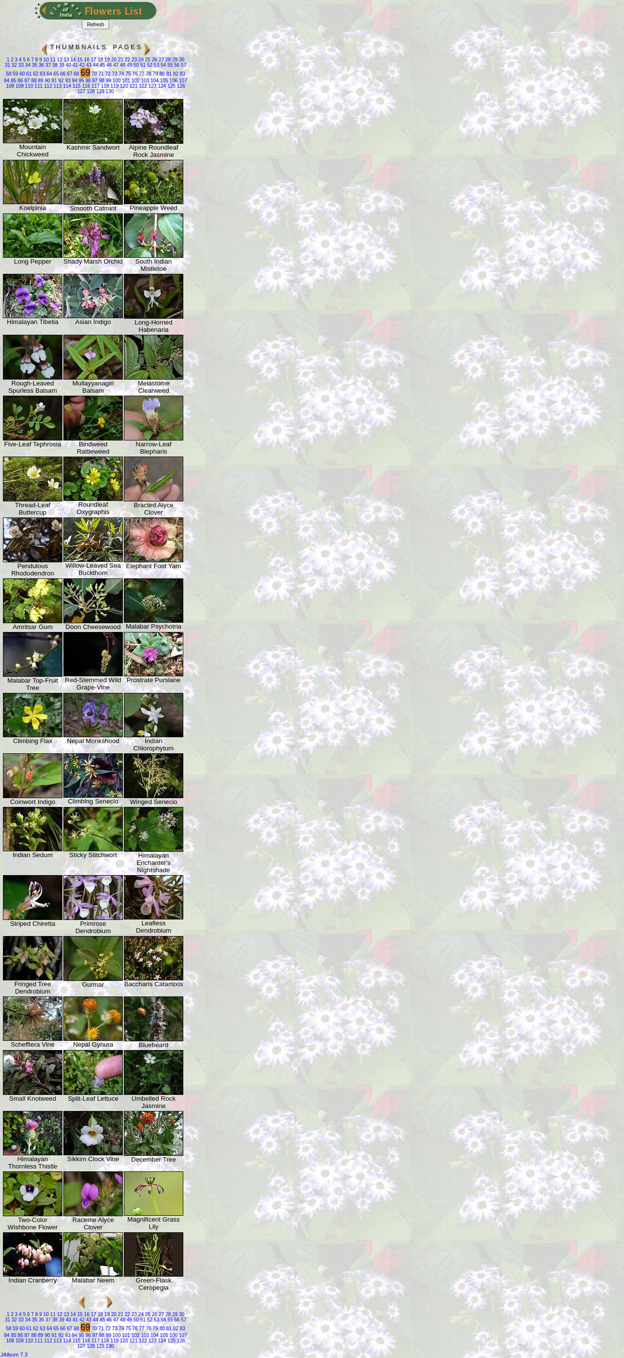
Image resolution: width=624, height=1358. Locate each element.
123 (151, 86)
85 (12, 80)
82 (175, 74)
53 (156, 65)
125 (171, 86)
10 (45, 59)
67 (69, 74)
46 (108, 65)
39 (61, 65)
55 (169, 65)
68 (75, 74)
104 (153, 80)
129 (99, 91)
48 (121, 65)
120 (123, 86)
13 (65, 59)
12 (59, 59)
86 (19, 80)
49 (128, 65)
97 (94, 80)
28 (167, 59)
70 (93, 74)
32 (13, 65)
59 (14, 74)
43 (88, 65)
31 (7, 65)
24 (140, 59)
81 (168, 74)
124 (161, 86)
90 (46, 80)
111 (37, 86)
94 (74, 80)
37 (47, 65)
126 (180, 86)
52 (149, 65)
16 (86, 59)
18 (99, 59)
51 (142, 65)
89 (40, 80)
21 (120, 59)
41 (74, 65)
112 (47, 86)
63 (42, 74)
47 (115, 65)
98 (101, 80)
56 (176, 65)
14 (72, 59)
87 (26, 80)
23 (133, 59)
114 (66, 86)
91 (53, 80)
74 (120, 74)
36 (40, 65)
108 (10, 86)
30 (180, 59)
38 (54, 65)
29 (174, 59)
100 (115, 80)
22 (126, 59)
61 (28, 74)
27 (160, 59)
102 (134, 80)
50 (135, 65)
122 (142, 86)
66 (62, 74)
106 (172, 80)
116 (85, 86)
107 (182, 80)
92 (60, 80)
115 (75, 86)
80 (161, 74)
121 (132, 86)
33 (20, 65)
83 (181, 74)
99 (107, 80)
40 (67, 65)
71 (100, 74)
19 (106, 59)
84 (6, 80)
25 (147, 59)
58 (8, 74)
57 (182, 65)
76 (134, 74)
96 (87, 80)
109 (18, 86)
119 (113, 86)
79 (154, 74)
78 (147, 74)
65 (55, 74)
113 (56, 86)
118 (104, 86)
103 (144, 80)
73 (114, 74)
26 (154, 59)
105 (163, 80)
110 (28, 86)
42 (81, 65)
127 (81, 91)
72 (107, 74)
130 (109, 91)
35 (34, 65)
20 (113, 59)
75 (127, 74)
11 (52, 59)
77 (141, 74)
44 (95, 65)
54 (162, 65)
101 (125, 80)
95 (80, 80)
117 (94, 86)
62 (35, 74)
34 (27, 65)
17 (92, 59)
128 (90, 91)
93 (67, 80)
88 (33, 80)
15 (79, 59)
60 (21, 74)
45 (101, 65)
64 (48, 74)
